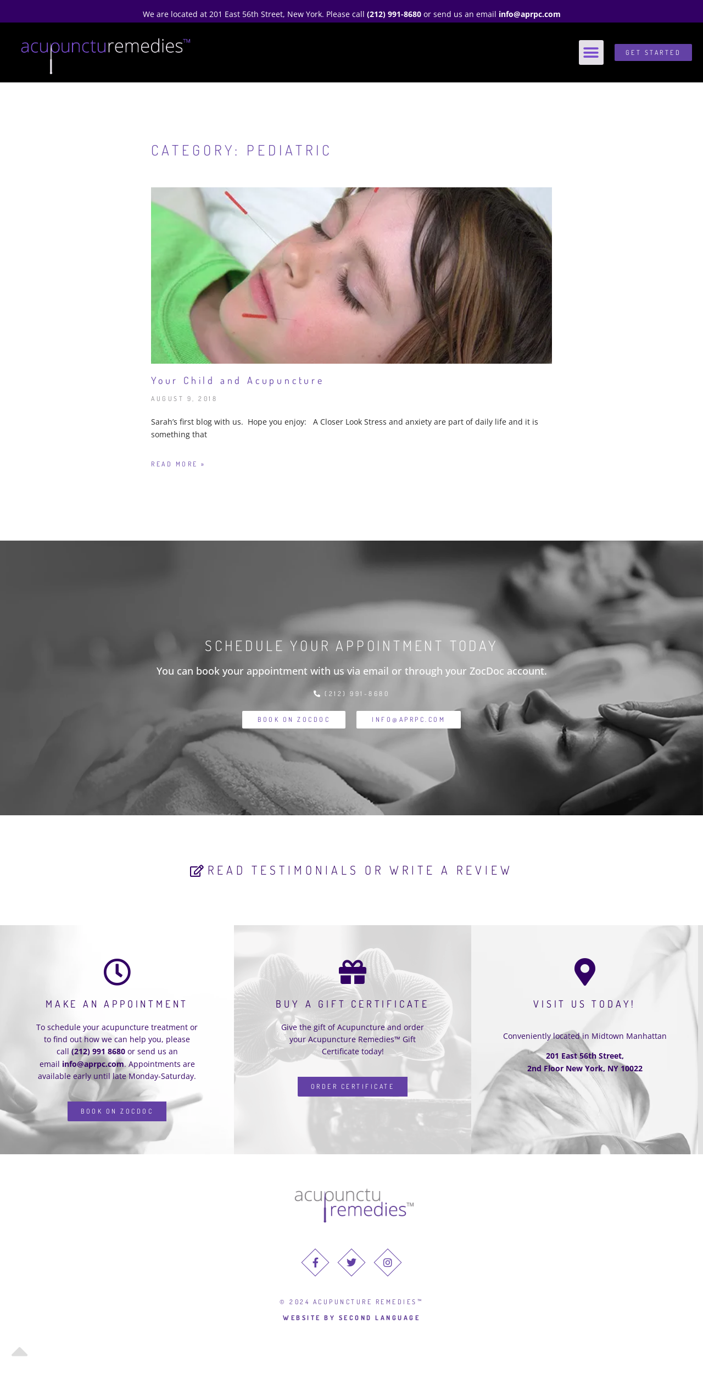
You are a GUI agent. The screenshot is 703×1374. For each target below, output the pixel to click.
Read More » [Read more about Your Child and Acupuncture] (178, 464)
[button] (591, 52)
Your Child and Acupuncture (238, 380)
